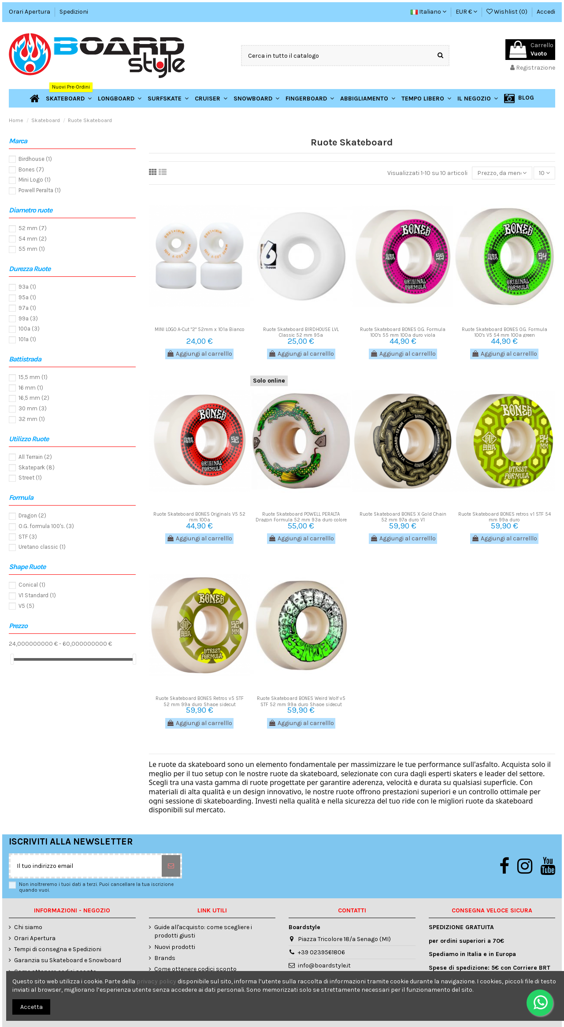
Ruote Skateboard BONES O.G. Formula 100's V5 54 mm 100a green (504, 332)
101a (27, 339)
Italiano (428, 11)
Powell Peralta (40, 190)
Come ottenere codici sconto (195, 969)
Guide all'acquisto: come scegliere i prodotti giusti (203, 931)
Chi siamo (28, 927)
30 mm (33, 408)
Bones (31, 169)
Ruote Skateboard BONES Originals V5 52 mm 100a (199, 517)
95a (27, 297)
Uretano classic (42, 546)
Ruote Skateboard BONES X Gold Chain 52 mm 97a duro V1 (403, 517)
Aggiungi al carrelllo (199, 353)
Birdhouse (35, 159)
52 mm (33, 228)
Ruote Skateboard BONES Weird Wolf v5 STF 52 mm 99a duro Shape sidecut (301, 701)
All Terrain (35, 457)
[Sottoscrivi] (171, 866)
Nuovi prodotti (174, 947)
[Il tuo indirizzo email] (86, 866)
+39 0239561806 (321, 952)
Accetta (31, 1007)
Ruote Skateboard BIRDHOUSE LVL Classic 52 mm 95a (301, 332)
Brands (164, 958)
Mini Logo (35, 179)
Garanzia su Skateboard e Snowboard (67, 960)
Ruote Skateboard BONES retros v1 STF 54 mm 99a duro (504, 517)
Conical (32, 584)
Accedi (546, 11)
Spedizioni (73, 11)
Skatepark (37, 467)
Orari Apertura (30, 11)
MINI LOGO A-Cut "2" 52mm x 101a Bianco (200, 329)
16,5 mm (34, 397)
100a (29, 328)
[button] (477, 98)
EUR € (466, 11)
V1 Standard (37, 595)
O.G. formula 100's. (46, 526)
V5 (26, 606)
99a (28, 318)
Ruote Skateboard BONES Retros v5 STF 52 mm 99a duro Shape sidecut (200, 701)
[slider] (12, 659)
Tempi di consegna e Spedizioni (57, 949)
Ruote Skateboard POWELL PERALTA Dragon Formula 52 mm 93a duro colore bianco (301, 519)
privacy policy (156, 981)
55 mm (32, 249)
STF (28, 536)
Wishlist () (507, 11)
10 (544, 173)
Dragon (32, 515)
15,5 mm (33, 377)
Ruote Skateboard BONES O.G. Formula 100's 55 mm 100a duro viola (402, 332)
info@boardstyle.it (324, 965)
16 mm (31, 387)
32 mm (32, 419)
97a (27, 308)
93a (27, 286)
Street (30, 477)
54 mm (33, 238)
